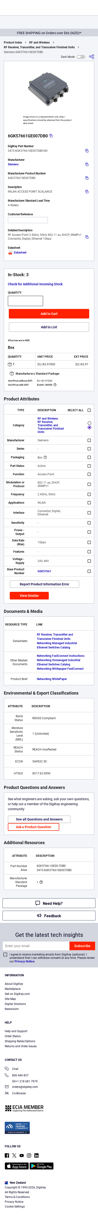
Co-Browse (15, 1093)
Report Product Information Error (44, 584)
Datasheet (17, 252)
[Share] (91, 56)
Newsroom (12, 1009)
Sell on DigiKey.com (17, 994)
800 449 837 (17, 1076)
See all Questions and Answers (39, 819)
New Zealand (15, 1182)
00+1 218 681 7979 (21, 1081)
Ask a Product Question (33, 827)
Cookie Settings (15, 1206)
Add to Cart (49, 314)
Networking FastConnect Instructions (60, 656)
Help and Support (16, 1031)
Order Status (13, 1036)
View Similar (29, 596)
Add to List (49, 327)
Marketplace (12, 989)
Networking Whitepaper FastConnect (60, 668)
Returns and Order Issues (21, 1046)
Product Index (13, 42)
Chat (11, 1069)
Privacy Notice (24, 961)
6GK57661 (44, 571)
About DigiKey (14, 984)
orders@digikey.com (21, 1087)
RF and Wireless (39, 42)
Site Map (10, 999)
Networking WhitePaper (52, 679)
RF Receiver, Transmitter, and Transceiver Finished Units (39, 47)
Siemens (13, 164)
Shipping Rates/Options (20, 1041)
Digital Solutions (15, 1004)
